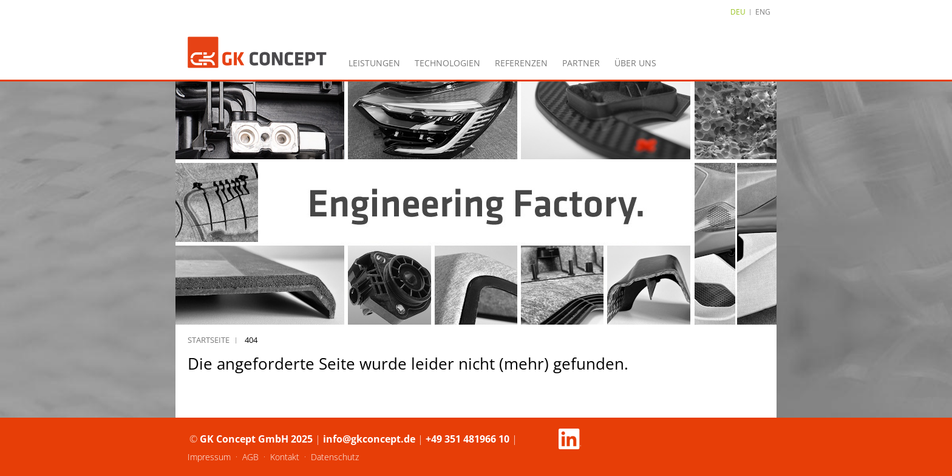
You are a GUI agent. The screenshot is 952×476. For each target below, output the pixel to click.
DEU (738, 12)
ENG (762, 12)
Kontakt (284, 457)
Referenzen (521, 63)
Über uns (635, 63)
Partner (581, 63)
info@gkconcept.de (369, 439)
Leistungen (374, 63)
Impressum (209, 457)
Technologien (447, 63)
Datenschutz (335, 457)
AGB (250, 457)
